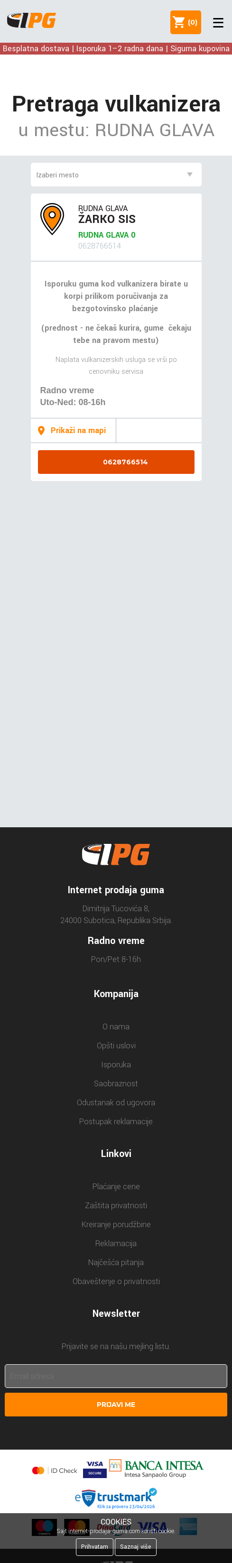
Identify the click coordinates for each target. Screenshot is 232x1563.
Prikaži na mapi (78, 430)
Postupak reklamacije (116, 1121)
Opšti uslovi (116, 1045)
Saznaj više (135, 1547)
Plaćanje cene (116, 1186)
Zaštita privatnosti (116, 1205)
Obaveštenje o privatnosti (116, 1281)
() (190, 22)
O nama (116, 1026)
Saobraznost (116, 1083)
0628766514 (125, 462)
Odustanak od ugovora (116, 1102)
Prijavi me (116, 1404)
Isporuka (116, 1064)
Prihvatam (94, 1547)
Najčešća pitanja (116, 1262)
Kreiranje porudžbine (116, 1224)
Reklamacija (116, 1243)
